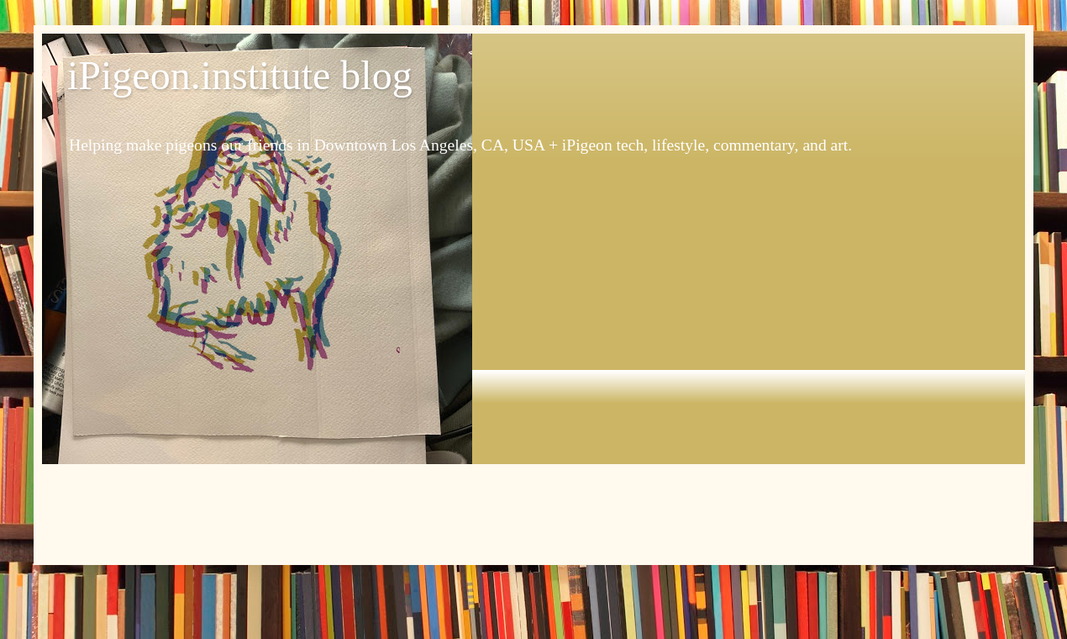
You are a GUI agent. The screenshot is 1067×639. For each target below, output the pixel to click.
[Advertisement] (533, 510)
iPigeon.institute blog (240, 75)
